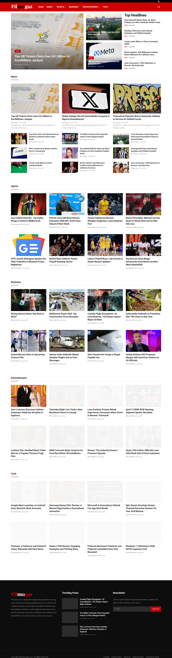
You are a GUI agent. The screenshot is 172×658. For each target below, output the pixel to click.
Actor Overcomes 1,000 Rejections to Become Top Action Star (139, 64)
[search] (159, 7)
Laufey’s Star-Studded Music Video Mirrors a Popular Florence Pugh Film (27, 449)
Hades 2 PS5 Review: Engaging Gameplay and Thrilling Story (63, 542)
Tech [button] (106, 7)
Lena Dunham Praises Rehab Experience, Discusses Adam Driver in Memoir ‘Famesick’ (104, 410)
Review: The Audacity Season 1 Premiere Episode (102, 449)
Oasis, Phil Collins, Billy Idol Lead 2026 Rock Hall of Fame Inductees (143, 449)
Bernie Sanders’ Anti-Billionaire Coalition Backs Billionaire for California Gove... (141, 53)
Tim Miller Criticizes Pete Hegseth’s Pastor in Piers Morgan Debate (94, 136)
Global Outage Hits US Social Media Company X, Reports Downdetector (81, 118)
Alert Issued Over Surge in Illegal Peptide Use (102, 356)
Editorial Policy (137, 651)
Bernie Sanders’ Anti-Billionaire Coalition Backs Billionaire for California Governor (92, 165)
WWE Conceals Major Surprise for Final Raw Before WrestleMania (66, 449)
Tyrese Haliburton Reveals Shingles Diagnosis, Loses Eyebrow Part (103, 219)
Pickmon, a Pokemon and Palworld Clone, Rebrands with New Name (26, 542)
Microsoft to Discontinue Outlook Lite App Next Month (104, 501)
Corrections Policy (152, 651)
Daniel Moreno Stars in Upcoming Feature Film (26, 356)
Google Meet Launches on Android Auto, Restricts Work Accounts (26, 501)
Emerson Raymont (17, 225)
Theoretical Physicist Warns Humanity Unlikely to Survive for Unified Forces (134, 118)
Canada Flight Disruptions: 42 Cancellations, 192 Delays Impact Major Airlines (105, 317)
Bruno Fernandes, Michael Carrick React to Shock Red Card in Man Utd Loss (142, 221)
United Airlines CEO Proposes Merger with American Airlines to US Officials (142, 356)
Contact (104, 651)
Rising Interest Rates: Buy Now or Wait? (28, 314)
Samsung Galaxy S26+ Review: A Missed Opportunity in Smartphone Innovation (64, 503)
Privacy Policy (115, 651)
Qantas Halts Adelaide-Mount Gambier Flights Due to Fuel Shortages (66, 356)
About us (125, 651)
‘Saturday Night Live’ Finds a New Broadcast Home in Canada (64, 408)
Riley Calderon (15, 416)
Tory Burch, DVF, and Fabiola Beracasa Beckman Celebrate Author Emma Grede (44, 137)
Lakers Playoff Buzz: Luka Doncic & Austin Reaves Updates (103, 260)
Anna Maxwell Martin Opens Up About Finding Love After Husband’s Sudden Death (142, 21)
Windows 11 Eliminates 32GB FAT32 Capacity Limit (142, 542)
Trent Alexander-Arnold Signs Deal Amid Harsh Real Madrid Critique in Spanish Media (144, 137)
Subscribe (155, 603)
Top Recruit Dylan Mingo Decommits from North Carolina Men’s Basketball (142, 260)
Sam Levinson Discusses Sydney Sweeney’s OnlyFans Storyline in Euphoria (25, 410)
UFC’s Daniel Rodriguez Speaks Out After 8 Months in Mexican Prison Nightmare (26, 262)
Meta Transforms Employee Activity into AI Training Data (104, 62)
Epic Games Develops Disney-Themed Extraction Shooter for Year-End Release (143, 503)
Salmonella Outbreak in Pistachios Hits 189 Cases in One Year (143, 315)
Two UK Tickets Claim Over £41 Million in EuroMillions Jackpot (33, 118)
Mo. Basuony (19, 65)
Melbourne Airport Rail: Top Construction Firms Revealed (62, 315)
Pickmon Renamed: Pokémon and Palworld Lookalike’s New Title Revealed (103, 543)
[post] (47, 41)
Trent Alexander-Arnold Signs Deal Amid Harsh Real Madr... (103, 32)
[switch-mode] (159, 1)
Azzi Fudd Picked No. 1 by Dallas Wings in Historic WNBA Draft (28, 219)
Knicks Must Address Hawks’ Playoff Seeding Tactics (65, 260)
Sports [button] (61, 7)
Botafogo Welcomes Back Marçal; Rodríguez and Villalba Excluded (138, 32)
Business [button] (74, 7)
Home (41, 6)
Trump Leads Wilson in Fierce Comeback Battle (40, 164)
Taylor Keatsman (16, 506)
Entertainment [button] (91, 7)
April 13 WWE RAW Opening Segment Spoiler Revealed (142, 408)
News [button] (50, 7)
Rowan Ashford (16, 318)
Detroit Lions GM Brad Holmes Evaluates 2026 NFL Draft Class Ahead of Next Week (66, 221)
